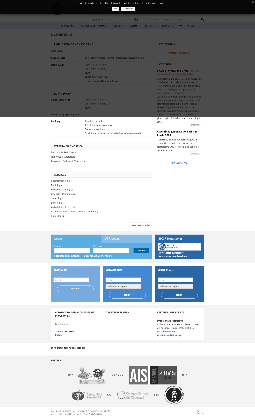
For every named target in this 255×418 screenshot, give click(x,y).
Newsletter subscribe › (171, 253)
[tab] (76, 239)
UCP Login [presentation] (112, 239)
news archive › (179, 163)
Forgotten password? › (67, 256)
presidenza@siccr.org (169, 335)
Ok (115, 9)
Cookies (200, 413)
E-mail (57, 246)
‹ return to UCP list (140, 225)
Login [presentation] (58, 239)
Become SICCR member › (98, 256)
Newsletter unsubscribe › (172, 256)
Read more (128, 9)
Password (98, 246)
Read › (58, 335)
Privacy (200, 411)
